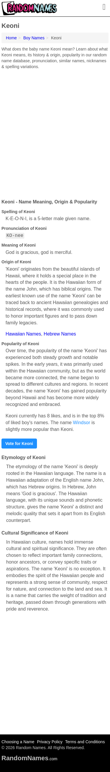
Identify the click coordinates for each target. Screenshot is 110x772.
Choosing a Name (17, 741)
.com (29, 758)
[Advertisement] (55, 132)
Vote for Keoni (19, 443)
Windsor (81, 422)
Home (11, 38)
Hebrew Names (60, 333)
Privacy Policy (49, 741)
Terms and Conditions (85, 741)
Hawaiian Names (23, 333)
